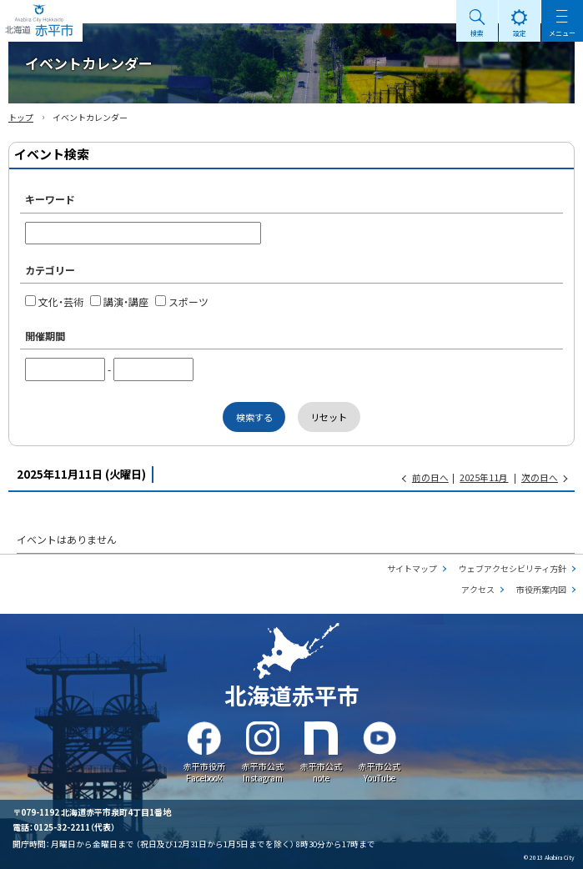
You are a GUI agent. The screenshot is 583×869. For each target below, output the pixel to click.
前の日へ (430, 477)
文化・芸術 (54, 301)
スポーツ (182, 301)
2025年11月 (484, 477)
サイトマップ (412, 568)
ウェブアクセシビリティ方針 (512, 568)
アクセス (478, 589)
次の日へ (539, 477)
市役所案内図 (541, 589)
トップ (20, 117)
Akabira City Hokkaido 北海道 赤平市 (41, 21)
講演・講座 (119, 301)
